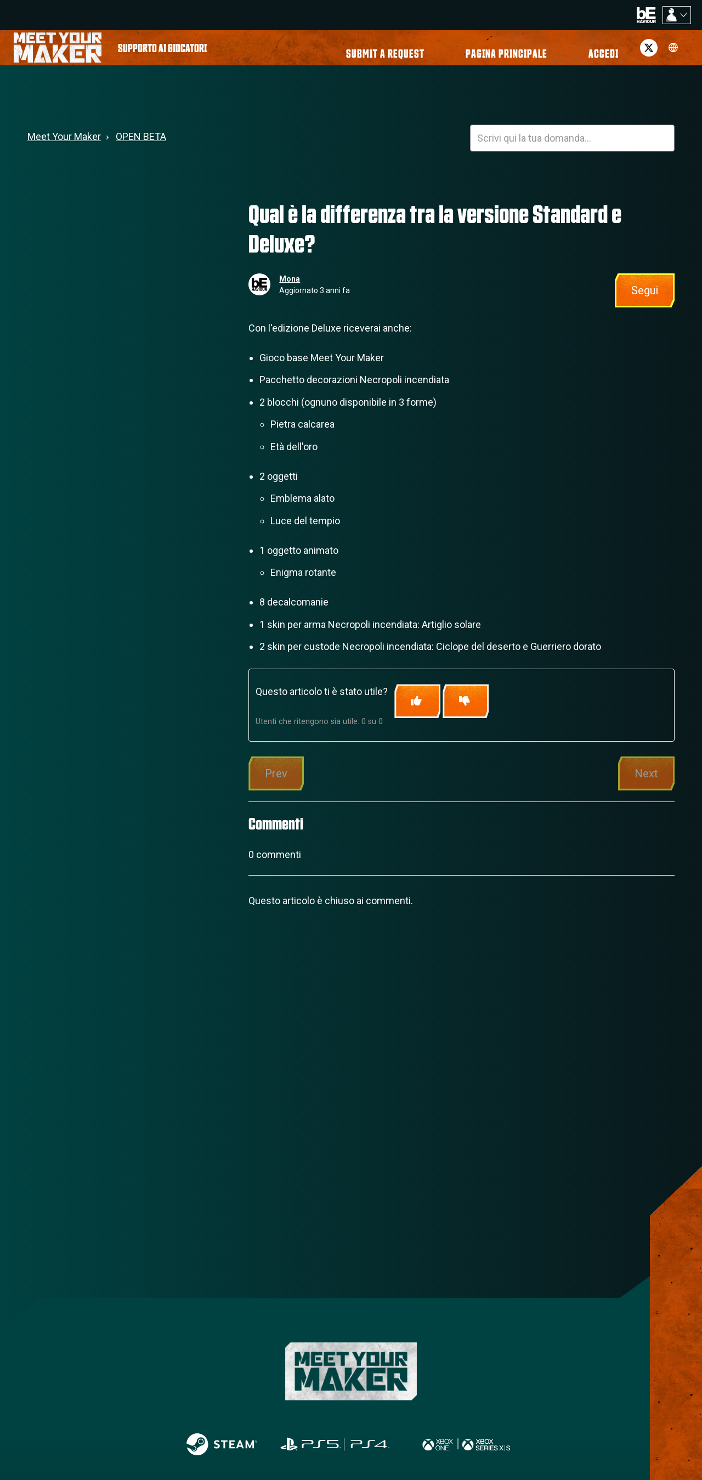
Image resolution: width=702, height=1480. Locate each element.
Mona (289, 287)
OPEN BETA (141, 145)
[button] (587, 52)
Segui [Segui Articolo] (644, 299)
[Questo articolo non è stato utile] (466, 710)
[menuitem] (162, 52)
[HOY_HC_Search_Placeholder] (572, 146)
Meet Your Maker (64, 145)
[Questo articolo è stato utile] (417, 710)
